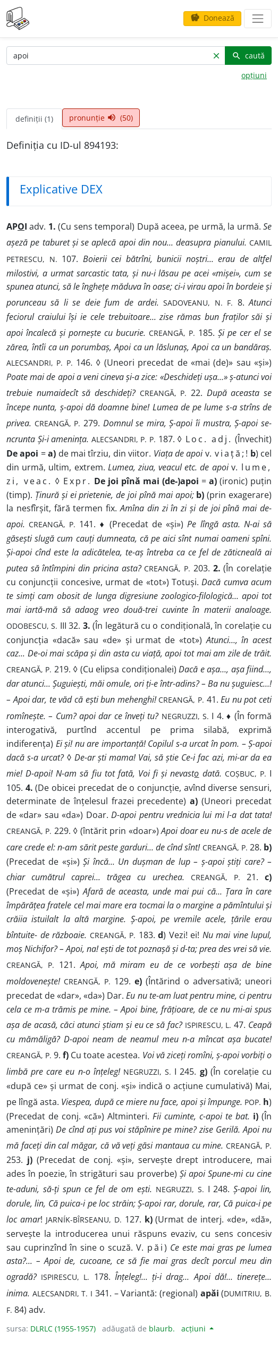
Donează (212, 18)
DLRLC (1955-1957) (63, 1328)
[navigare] (258, 18)
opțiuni (254, 75)
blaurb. (162, 1328)
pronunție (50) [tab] (101, 118)
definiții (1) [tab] (34, 119)
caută (248, 55)
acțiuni (194, 1328)
